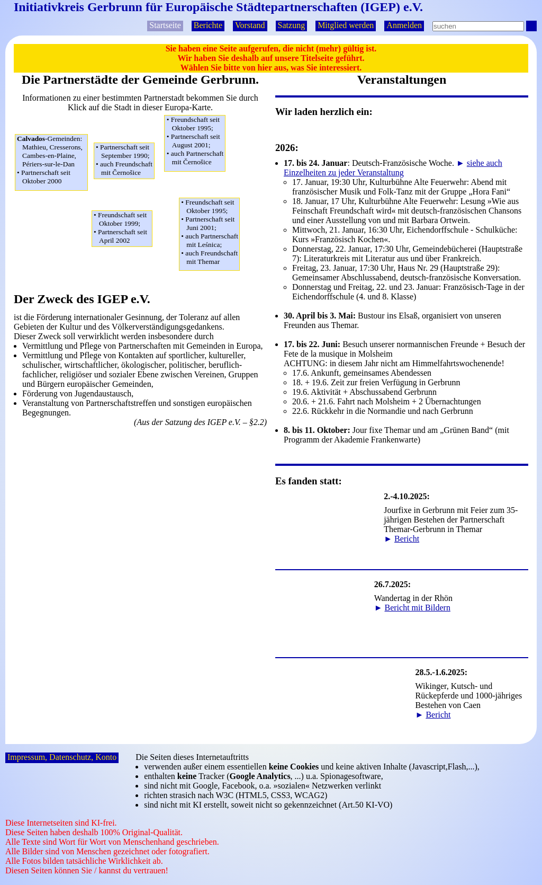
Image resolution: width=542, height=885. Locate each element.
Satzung (291, 25)
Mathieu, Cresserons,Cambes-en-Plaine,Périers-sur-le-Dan (52, 160)
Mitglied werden (346, 25)
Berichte (208, 25)
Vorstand (250, 25)
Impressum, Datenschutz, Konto (61, 757)
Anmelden (404, 25)
